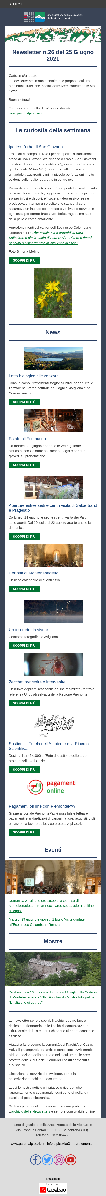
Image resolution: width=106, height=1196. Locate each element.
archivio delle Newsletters (30, 1111)
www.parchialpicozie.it (25, 113)
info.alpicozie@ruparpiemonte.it (71, 1144)
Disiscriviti (15, 3)
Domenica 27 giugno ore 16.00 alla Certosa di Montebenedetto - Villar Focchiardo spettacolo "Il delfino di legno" (51, 906)
